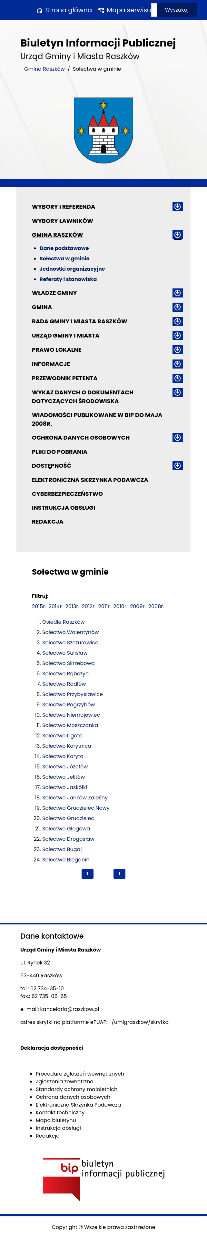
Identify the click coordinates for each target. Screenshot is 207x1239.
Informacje (51, 364)
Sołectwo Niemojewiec (71, 715)
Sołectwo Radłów (64, 684)
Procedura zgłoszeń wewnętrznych (80, 1074)
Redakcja (48, 521)
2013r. (72, 606)
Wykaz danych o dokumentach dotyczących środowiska (82, 396)
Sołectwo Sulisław (65, 653)
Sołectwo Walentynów (70, 632)
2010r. (120, 606)
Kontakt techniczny (60, 1112)
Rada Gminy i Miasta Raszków (79, 321)
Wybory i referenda (63, 207)
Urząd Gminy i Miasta (66, 335)
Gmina (42, 307)
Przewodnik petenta (65, 378)
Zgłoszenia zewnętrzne (64, 1081)
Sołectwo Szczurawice (70, 642)
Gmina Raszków (44, 69)
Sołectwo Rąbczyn (65, 673)
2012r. (89, 606)
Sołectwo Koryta (63, 756)
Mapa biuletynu (56, 1120)
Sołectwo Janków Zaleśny (75, 797)
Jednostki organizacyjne (72, 269)
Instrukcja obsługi (63, 508)
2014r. (56, 606)
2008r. (156, 606)
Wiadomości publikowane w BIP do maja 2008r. (97, 419)
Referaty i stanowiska (68, 279)
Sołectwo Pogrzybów (68, 704)
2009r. (138, 606)
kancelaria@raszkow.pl (69, 1009)
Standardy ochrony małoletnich (76, 1089)
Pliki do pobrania (59, 452)
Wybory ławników (62, 221)
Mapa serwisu (124, 10)
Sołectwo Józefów (65, 766)
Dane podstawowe (64, 248)
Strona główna (64, 10)
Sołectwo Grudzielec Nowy (76, 808)
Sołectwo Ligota (62, 735)
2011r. (104, 606)
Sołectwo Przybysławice (72, 694)
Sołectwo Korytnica (66, 746)
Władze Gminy (54, 293)
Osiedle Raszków (63, 622)
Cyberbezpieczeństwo (67, 494)
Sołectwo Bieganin (65, 859)
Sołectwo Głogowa (66, 828)
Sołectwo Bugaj (62, 849)
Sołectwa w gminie (64, 258)
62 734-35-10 (47, 988)
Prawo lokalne (57, 350)
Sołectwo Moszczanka (70, 725)
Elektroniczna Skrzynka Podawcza (90, 480)
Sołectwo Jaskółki (64, 787)
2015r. (39, 606)
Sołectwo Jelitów (63, 777)
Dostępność (51, 466)
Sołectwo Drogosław (68, 839)
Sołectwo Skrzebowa (68, 663)
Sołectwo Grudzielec (68, 818)
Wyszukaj (177, 10)
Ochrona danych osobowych (81, 437)
